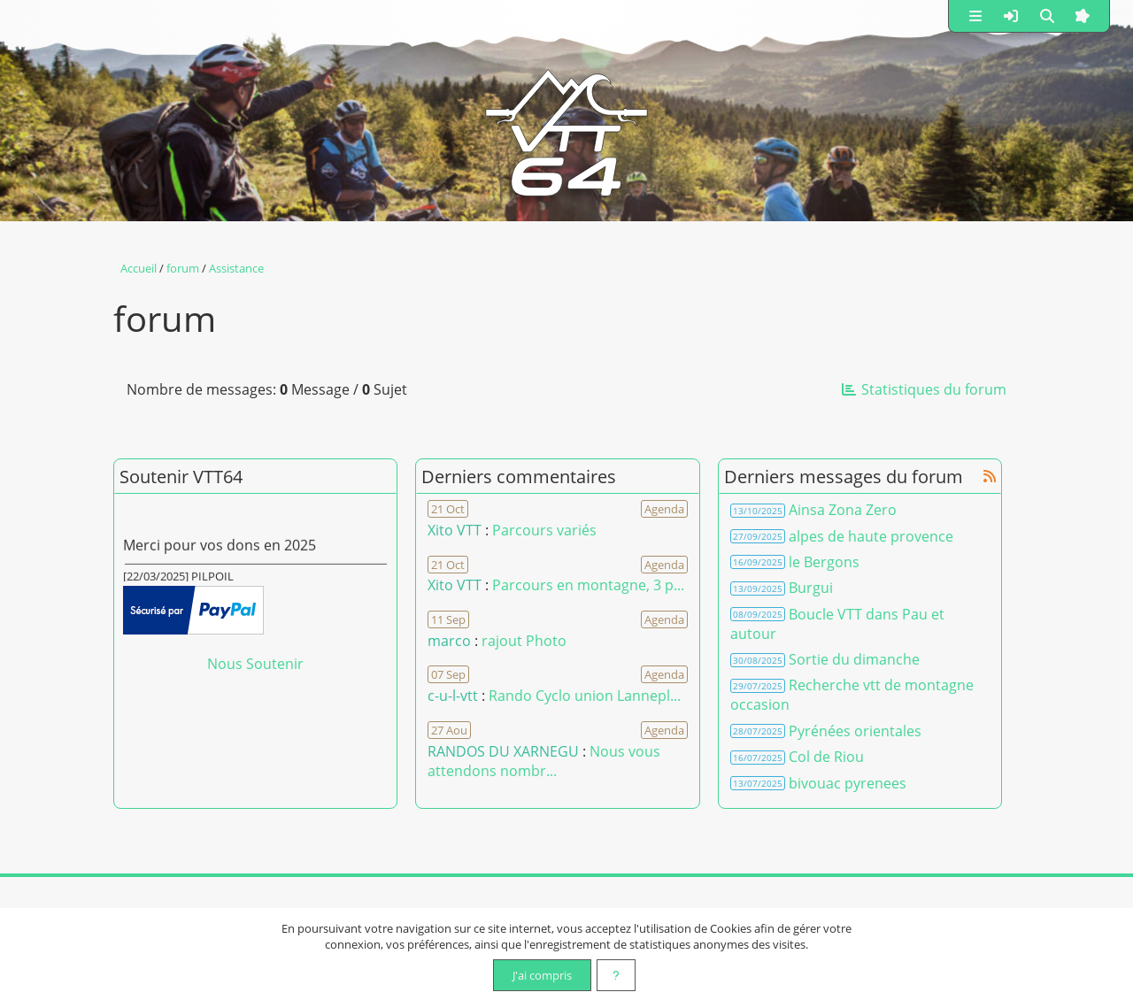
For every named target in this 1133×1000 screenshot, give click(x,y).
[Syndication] (989, 476)
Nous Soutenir (255, 663)
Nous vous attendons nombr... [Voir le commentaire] (544, 761)
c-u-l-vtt (453, 695)
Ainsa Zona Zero (843, 509)
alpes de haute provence (871, 536)
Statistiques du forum (923, 389)
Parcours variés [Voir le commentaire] (544, 530)
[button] (975, 16)
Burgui (811, 587)
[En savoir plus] (616, 975)
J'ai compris (542, 975)
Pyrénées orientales (855, 731)
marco (449, 640)
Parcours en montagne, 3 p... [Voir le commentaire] (588, 585)
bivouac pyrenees (847, 783)
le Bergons (824, 562)
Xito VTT (455, 530)
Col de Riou (826, 756)
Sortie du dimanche (854, 659)
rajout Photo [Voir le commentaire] (524, 640)
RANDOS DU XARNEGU (505, 751)
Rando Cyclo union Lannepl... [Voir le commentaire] (585, 695)
